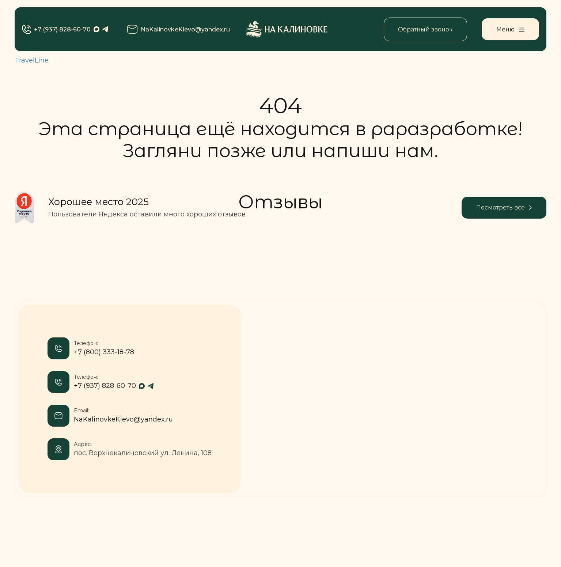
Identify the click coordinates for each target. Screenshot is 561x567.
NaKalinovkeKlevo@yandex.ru (178, 29)
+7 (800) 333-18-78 (104, 352)
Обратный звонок (425, 29)
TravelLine (32, 60)
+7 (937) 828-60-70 (56, 29)
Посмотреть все (504, 207)
